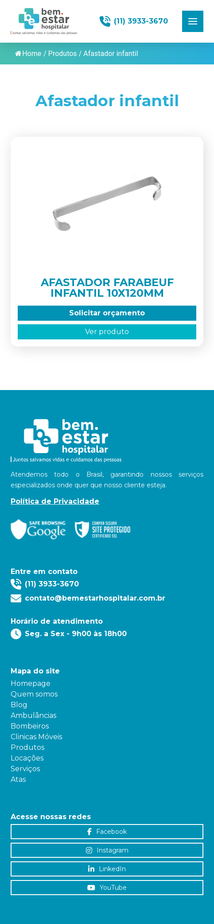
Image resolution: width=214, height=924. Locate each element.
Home (28, 53)
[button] (192, 21)
